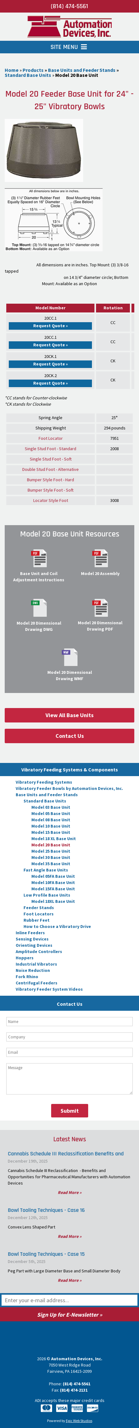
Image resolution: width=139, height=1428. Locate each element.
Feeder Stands (39, 907)
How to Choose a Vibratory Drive (57, 926)
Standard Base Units (45, 801)
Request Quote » (50, 325)
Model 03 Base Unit (50, 807)
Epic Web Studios (79, 1420)
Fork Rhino (27, 976)
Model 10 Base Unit (50, 826)
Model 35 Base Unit (50, 863)
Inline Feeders (30, 932)
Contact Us (70, 735)
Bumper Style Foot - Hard (50, 479)
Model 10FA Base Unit (53, 882)
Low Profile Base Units (47, 895)
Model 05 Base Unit (50, 813)
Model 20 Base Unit (50, 845)
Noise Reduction (33, 970)
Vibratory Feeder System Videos (49, 989)
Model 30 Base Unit (50, 857)
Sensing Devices (32, 939)
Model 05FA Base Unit (53, 876)
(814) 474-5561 (69, 6)
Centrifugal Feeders (36, 983)
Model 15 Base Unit (50, 832)
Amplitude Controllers (39, 951)
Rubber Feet (37, 920)
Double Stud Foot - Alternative (50, 469)
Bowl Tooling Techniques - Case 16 (46, 1210)
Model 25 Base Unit (50, 851)
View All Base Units (69, 715)
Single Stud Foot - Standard (50, 448)
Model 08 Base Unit (50, 820)
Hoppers (25, 958)
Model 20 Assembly (100, 573)
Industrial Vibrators (36, 964)
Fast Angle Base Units (46, 870)
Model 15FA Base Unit (53, 889)
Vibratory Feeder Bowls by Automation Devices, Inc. (69, 788)
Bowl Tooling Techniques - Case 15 (46, 1254)
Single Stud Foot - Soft (51, 459)
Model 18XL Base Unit (53, 901)
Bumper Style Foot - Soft (50, 490)
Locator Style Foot (50, 500)
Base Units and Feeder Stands (47, 794)
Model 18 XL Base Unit (53, 838)
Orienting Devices (34, 945)
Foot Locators (39, 914)
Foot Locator (51, 438)
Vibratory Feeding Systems (44, 782)
